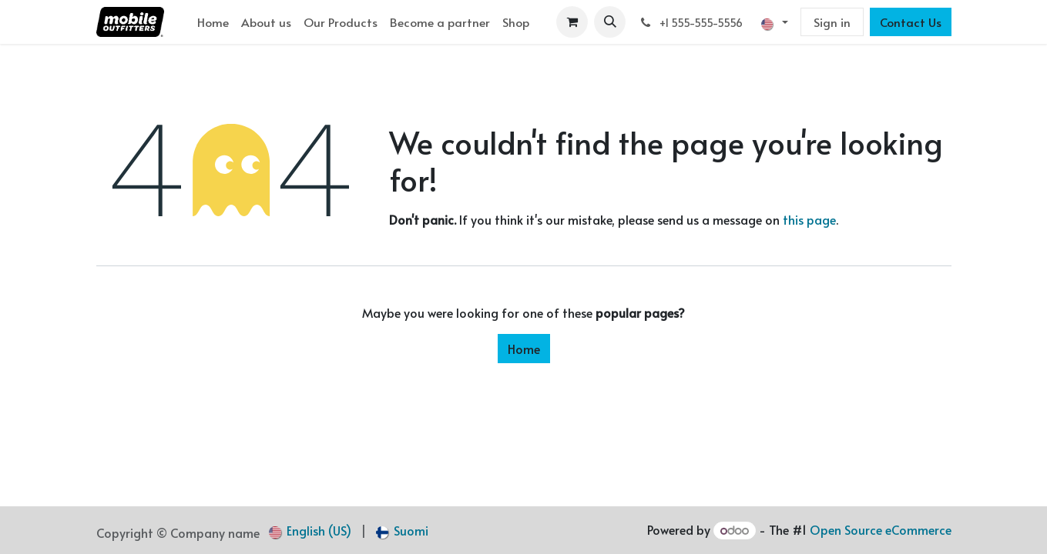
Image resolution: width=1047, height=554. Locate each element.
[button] (610, 22)
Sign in (832, 22)
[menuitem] (213, 22)
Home (524, 348)
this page (809, 219)
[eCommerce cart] (572, 22)
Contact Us (910, 22)
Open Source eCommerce (880, 529)
